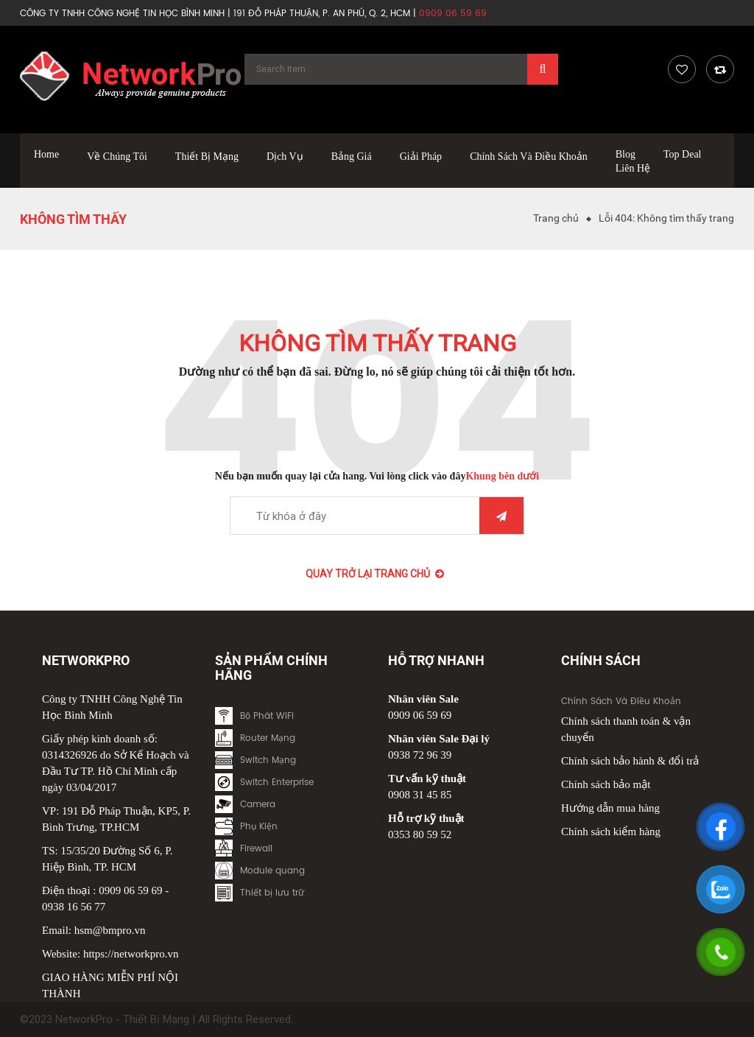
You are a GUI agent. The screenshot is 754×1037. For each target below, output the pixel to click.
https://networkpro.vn (131, 954)
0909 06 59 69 (130, 890)
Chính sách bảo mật (605, 784)
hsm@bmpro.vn (110, 930)
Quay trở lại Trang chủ (375, 574)
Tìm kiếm (501, 516)
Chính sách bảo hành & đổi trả (630, 761)
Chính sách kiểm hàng (610, 831)
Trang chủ (556, 218)
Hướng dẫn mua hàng (610, 808)
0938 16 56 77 (73, 907)
